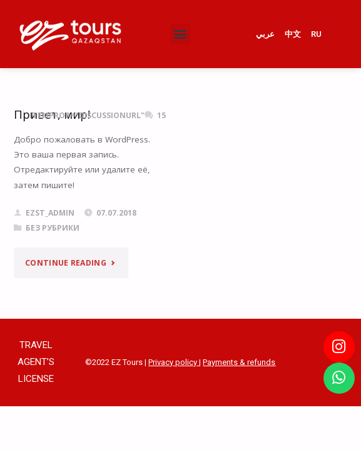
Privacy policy (173, 362)
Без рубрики (52, 227)
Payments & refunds (239, 362)
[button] (180, 34)
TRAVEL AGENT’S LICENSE (36, 361)
